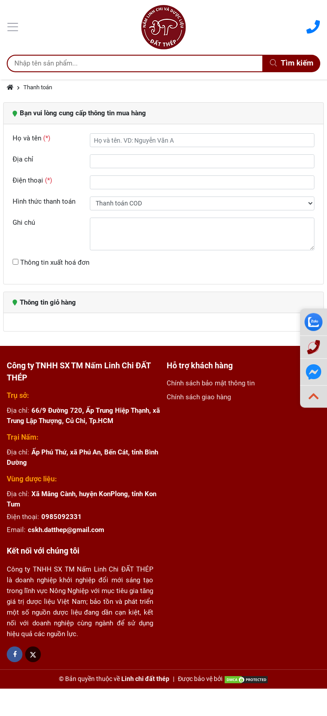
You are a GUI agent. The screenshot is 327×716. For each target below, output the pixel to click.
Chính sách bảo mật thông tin (211, 383)
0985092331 (61, 517)
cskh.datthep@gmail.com (66, 530)
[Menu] (14, 26)
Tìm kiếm (292, 63)
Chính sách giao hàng (199, 397)
